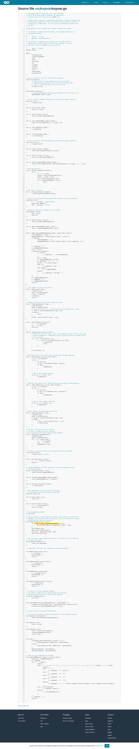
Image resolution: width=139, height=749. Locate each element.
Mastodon (110, 721)
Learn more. (99, 746)
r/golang (110, 732)
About (87, 715)
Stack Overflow (44, 724)
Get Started (44, 715)
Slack (109, 729)
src (37, 8)
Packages (117, 2)
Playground (43, 718)
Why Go (85, 2)
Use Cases (21, 718)
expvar (46, 8)
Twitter (109, 724)
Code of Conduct (89, 732)
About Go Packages (68, 721)
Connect (111, 715)
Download (88, 718)
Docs (105, 2)
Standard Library (67, 718)
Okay (107, 746)
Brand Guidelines (90, 729)
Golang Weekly (112, 738)
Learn (96, 2)
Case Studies (21, 721)
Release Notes (89, 726)
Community (129, 2)
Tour (41, 721)
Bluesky (110, 718)
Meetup (110, 735)
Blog (86, 721)
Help (41, 726)
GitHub (110, 726)
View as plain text (23, 706)
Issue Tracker (89, 724)
